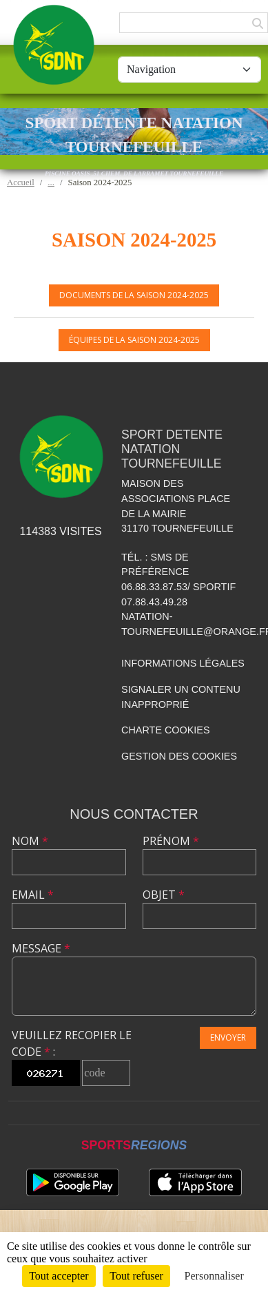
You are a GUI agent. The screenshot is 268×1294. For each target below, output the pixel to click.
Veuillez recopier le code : (72, 1043)
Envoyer (228, 1037)
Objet (164, 894)
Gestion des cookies (179, 756)
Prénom (171, 840)
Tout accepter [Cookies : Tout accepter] (58, 1276)
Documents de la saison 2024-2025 (134, 295)
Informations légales (183, 663)
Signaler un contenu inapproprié (180, 697)
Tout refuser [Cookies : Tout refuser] (136, 1276)
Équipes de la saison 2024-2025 (134, 340)
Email (33, 894)
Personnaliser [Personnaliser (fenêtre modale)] (214, 1276)
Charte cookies (165, 729)
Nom (30, 840)
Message (41, 948)
